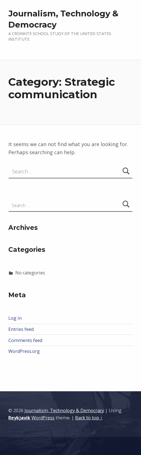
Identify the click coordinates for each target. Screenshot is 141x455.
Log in (15, 318)
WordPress (43, 418)
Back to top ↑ (88, 418)
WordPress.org (24, 351)
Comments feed (25, 340)
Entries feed (21, 329)
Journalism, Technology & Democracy (64, 410)
